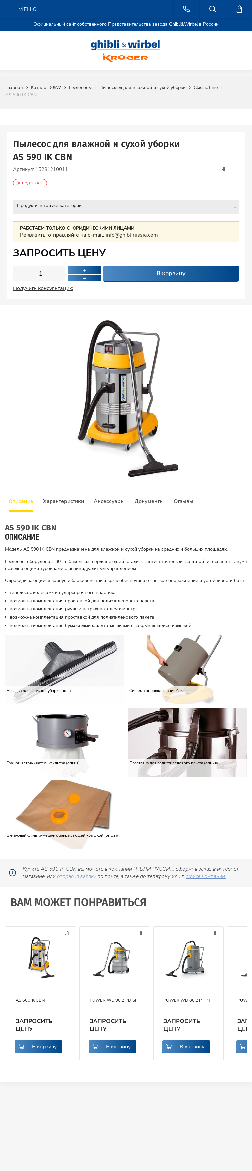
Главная (14, 87)
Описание (21, 500)
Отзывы (183, 500)
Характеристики (63, 500)
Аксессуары (109, 500)
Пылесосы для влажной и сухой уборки (142, 87)
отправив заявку (76, 875)
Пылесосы (80, 87)
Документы (149, 500)
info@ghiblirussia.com (132, 234)
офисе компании (206, 875)
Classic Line (206, 87)
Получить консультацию (43, 287)
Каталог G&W (46, 87)
